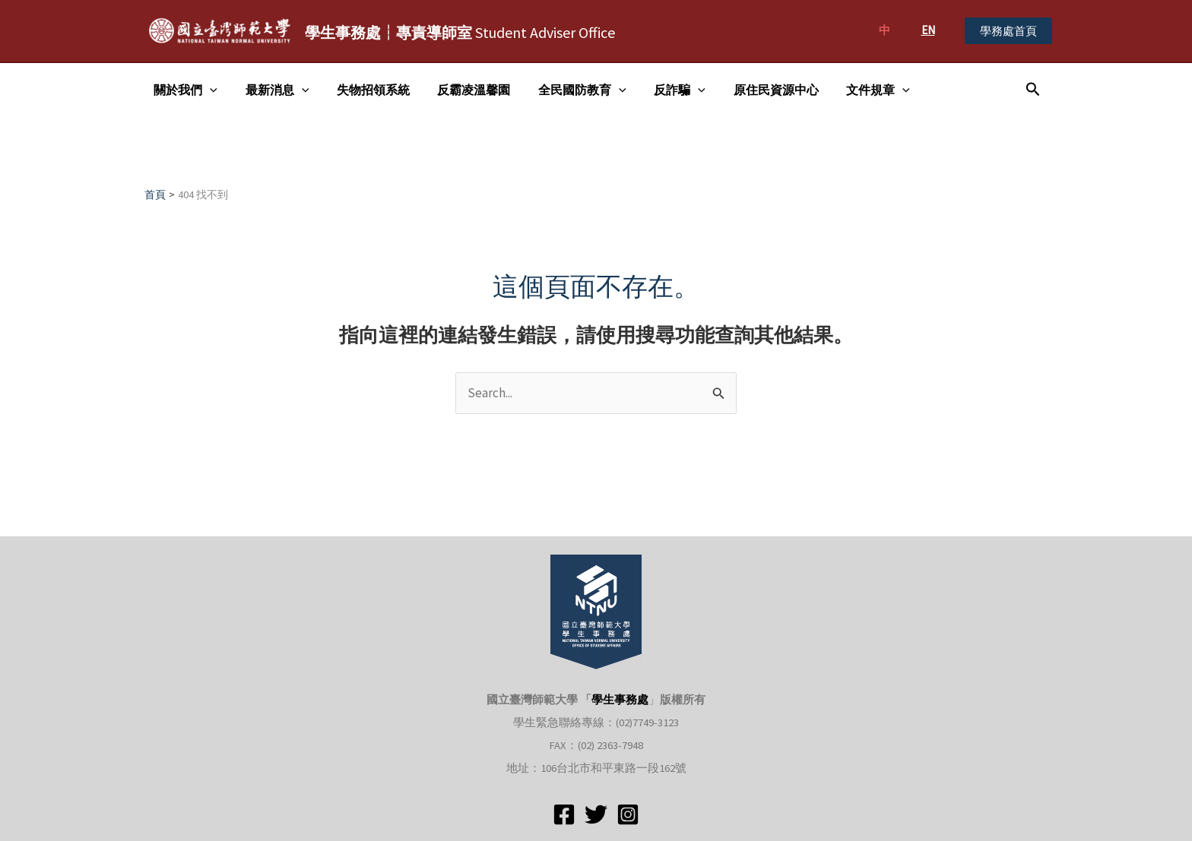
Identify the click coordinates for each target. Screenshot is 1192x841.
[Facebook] (564, 814)
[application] (208, 89)
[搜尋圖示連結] (1033, 89)
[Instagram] (628, 814)
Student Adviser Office (460, 32)
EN (928, 30)
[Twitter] (596, 814)
